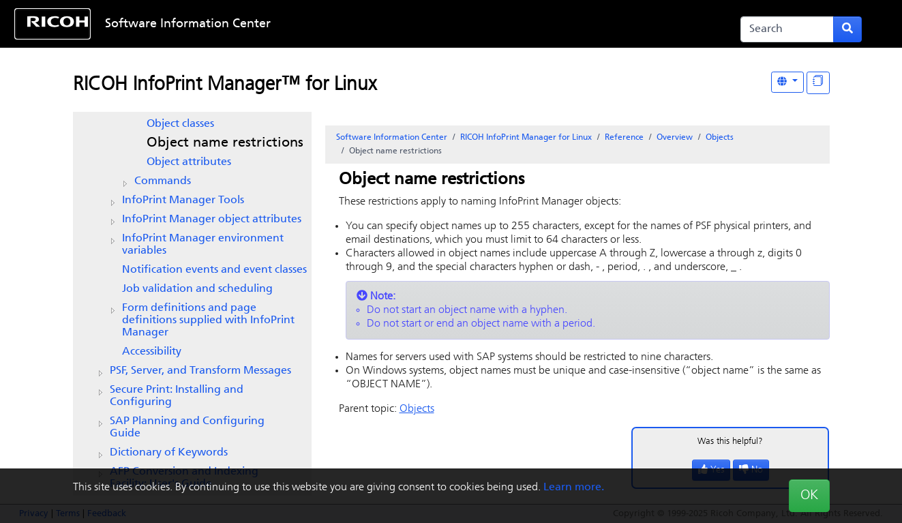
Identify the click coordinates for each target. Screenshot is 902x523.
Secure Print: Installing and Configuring (176, 396)
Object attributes (189, 162)
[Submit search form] (847, 29)
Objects (720, 138)
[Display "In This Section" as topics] (818, 83)
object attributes (211, 219)
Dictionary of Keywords (169, 452)
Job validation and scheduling (197, 289)
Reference (624, 138)
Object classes (180, 124)
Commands (162, 181)
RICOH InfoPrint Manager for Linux (526, 138)
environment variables (203, 244)
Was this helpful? (730, 441)
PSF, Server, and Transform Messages (200, 370)
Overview (675, 138)
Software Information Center (188, 24)
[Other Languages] (787, 82)
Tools (183, 200)
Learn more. (573, 487)
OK (809, 496)
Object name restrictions (225, 143)
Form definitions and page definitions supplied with (208, 320)
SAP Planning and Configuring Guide (187, 427)
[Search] (787, 29)
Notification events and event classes (214, 270)
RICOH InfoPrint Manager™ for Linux (224, 85)
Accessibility (151, 351)
